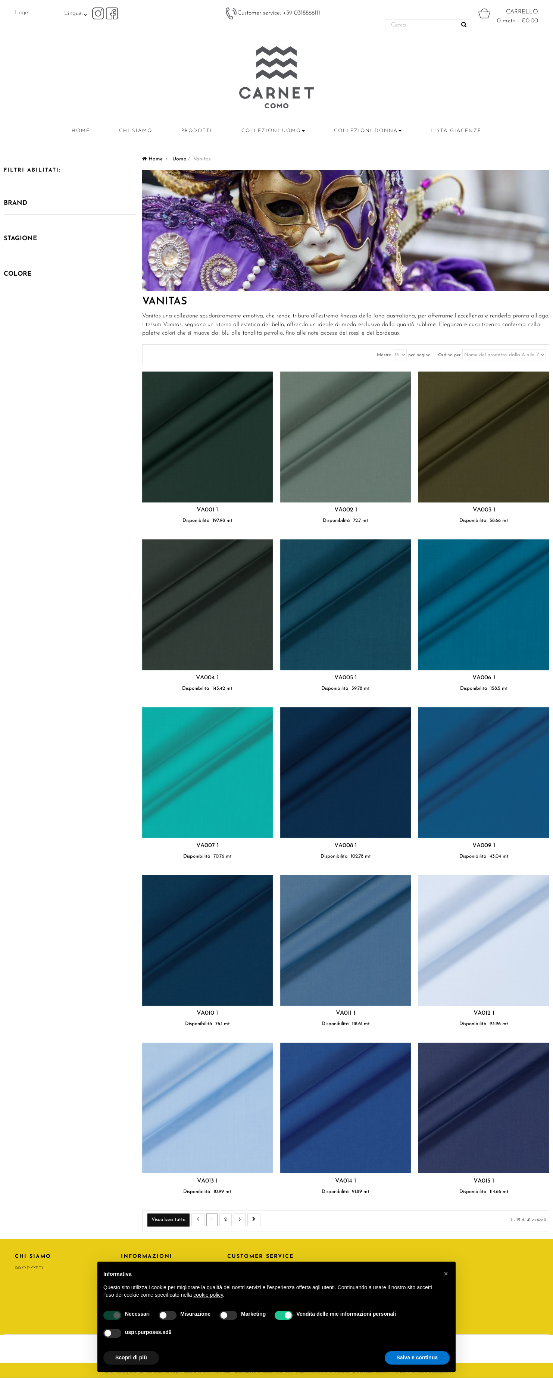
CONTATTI (29, 1281)
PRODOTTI (29, 1269)
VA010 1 (207, 1013)
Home (152, 159)
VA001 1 (207, 510)
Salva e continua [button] (417, 1357)
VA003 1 (484, 510)
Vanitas (164, 302)
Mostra (384, 355)
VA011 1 (345, 1013)
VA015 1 (484, 1181)
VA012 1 (484, 1013)
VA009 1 (483, 846)
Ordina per (449, 355)
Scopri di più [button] (131, 1357)
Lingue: (73, 13)
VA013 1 (207, 1181)
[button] (446, 1274)
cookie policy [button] (208, 1295)
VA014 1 (345, 1181)
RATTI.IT (25, 1294)
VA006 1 (483, 678)
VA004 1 (207, 678)
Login (22, 13)
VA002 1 (345, 510)
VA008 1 (345, 846)
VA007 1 (207, 846)
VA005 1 (345, 678)
